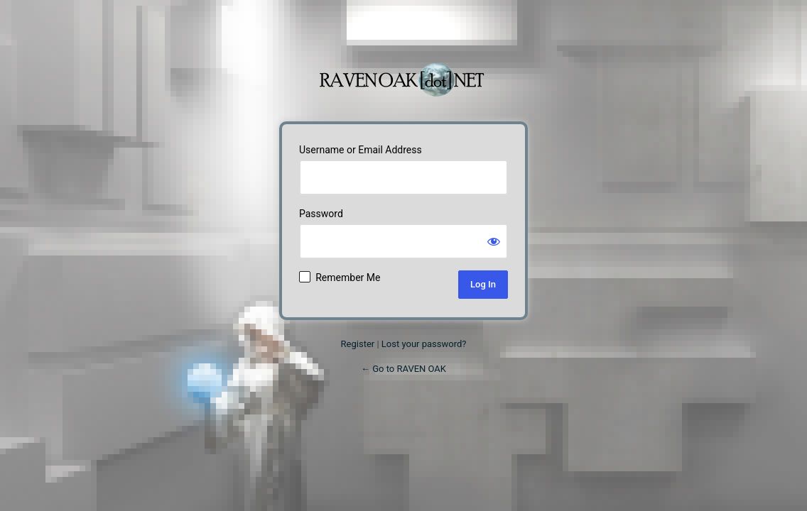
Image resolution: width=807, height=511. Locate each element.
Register (358, 344)
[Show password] (494, 241)
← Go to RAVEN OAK (403, 368)
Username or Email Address (360, 149)
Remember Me (347, 277)
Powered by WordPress (403, 72)
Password (321, 213)
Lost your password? (424, 344)
